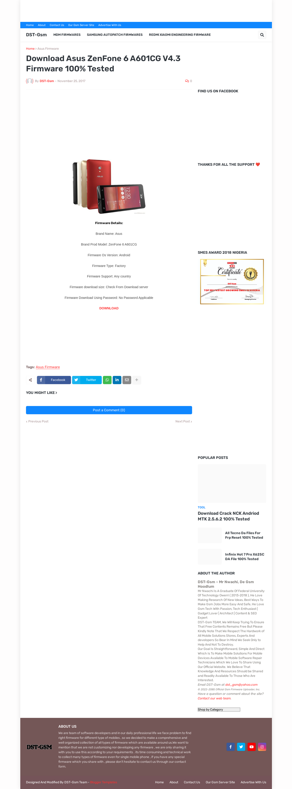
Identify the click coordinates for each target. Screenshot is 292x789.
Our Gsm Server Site (81, 25)
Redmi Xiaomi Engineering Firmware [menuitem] (180, 35)
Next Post (182, 421)
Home (30, 25)
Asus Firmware (48, 48)
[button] (262, 35)
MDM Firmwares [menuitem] (67, 35)
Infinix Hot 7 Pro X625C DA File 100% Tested (244, 556)
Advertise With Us (109, 25)
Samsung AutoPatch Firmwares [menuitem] (115, 35)
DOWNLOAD (109, 308)
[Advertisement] (146, 10)
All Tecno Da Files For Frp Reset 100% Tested (244, 535)
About (42, 25)
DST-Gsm (36, 34)
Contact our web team (214, 698)
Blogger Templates (103, 782)
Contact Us (57, 25)
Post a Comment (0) (109, 410)
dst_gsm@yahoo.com (241, 685)
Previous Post (38, 421)
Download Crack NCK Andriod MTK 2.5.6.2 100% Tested (228, 516)
